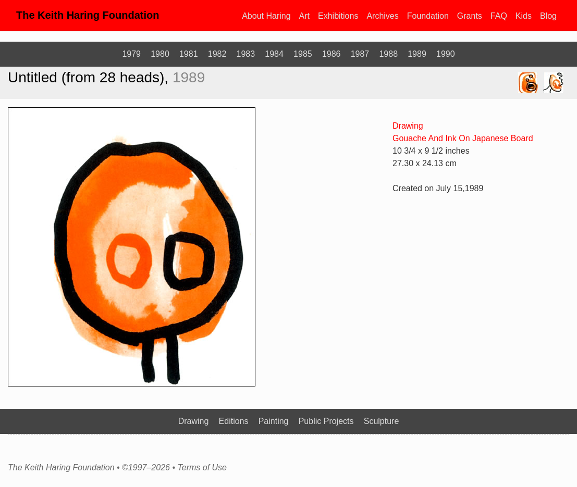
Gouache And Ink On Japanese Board (462, 138)
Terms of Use (202, 468)
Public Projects (326, 421)
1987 (360, 53)
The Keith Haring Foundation (87, 15)
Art (304, 15)
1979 (131, 53)
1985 (302, 53)
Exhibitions (338, 15)
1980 (160, 53)
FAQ (498, 15)
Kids (523, 15)
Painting (274, 421)
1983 (246, 53)
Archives (382, 15)
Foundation (428, 15)
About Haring (266, 15)
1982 (217, 53)
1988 (388, 53)
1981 (188, 53)
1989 (417, 53)
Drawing (407, 125)
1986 (331, 53)
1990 (445, 53)
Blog (548, 15)
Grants (469, 15)
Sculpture (381, 421)
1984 (274, 53)
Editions (234, 421)
